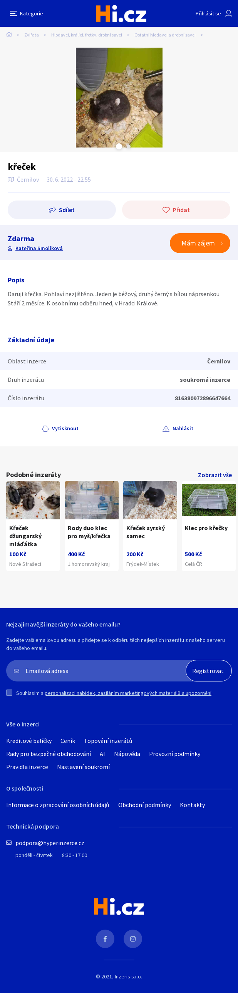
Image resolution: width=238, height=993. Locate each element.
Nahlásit (183, 428)
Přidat (181, 210)
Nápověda (127, 754)
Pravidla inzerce (27, 767)
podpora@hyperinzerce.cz (49, 843)
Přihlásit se (208, 13)
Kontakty (192, 805)
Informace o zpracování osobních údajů (57, 805)
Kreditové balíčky (29, 740)
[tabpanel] (119, 98)
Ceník (67, 740)
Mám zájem (198, 243)
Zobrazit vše (215, 475)
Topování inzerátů (108, 740)
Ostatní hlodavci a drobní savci (165, 35)
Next (129, 146)
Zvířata (31, 35)
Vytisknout (65, 428)
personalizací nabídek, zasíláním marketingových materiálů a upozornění (128, 693)
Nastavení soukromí (83, 767)
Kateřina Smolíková (39, 248)
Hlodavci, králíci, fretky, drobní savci (86, 35)
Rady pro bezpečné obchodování (48, 754)
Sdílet (67, 210)
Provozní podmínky (174, 754)
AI (102, 754)
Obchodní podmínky (144, 805)
